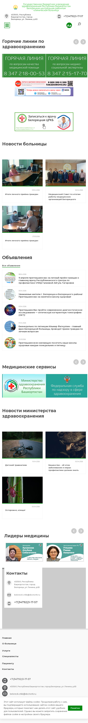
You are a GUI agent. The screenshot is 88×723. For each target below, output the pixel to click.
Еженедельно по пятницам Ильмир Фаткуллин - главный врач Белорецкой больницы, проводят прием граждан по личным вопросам (51, 329)
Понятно (75, 708)
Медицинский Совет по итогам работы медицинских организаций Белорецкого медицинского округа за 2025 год (64, 199)
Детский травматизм (16, 465)
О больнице (9, 643)
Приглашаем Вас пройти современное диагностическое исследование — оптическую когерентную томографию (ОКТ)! (50, 312)
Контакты (8, 669)
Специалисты (10, 656)
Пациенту (8, 663)
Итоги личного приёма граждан (21, 194)
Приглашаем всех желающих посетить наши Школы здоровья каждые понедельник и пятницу (48, 344)
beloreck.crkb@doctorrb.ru (27, 595)
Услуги (6, 650)
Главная (7, 638)
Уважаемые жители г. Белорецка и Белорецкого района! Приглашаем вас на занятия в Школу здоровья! (50, 295)
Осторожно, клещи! (15, 510)
